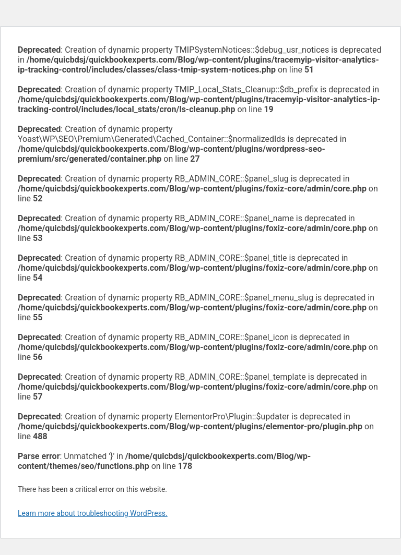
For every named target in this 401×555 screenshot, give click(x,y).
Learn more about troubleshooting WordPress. (93, 513)
